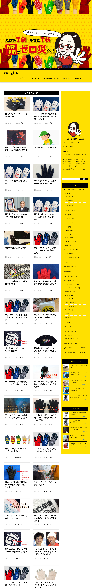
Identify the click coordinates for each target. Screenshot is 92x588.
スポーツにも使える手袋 (70, 257)
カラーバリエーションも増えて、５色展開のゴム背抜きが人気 (45, 250)
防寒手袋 (67, 317)
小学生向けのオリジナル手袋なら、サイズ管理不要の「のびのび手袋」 (45, 417)
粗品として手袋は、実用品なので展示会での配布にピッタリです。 (16, 484)
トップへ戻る (22, 78)
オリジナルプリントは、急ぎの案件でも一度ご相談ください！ (16, 317)
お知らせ (66, 227)
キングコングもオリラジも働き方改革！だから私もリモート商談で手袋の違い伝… (45, 551)
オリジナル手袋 (68, 253)
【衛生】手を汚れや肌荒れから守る (72, 189)
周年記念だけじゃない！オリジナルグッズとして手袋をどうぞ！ (45, 350)
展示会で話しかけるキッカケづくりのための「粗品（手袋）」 (45, 217)
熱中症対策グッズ (69, 335)
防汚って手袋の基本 (69, 197)
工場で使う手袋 (67, 281)
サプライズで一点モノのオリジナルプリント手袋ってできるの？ (45, 317)
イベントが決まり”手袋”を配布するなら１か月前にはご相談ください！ (45, 116)
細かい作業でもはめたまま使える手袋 (74, 352)
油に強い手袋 (68, 295)
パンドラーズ (68, 237)
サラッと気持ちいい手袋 (70, 284)
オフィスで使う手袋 (68, 210)
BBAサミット (68, 230)
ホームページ (67, 78)
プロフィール (35, 78)
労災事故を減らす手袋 (70, 291)
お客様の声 (67, 234)
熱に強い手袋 (68, 299)
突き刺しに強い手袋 (69, 306)
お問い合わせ (79, 78)
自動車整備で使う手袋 (69, 343)
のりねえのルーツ (68, 262)
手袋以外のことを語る (69, 331)
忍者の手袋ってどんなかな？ (16, 248)
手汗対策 (66, 322)
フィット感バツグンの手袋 (71, 288)
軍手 (66, 313)
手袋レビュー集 (67, 327)
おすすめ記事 (67, 205)
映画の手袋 (67, 245)
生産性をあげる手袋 (69, 302)
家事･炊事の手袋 (69, 222)
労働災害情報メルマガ (69, 266)
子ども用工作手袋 (69, 218)
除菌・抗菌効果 (68, 200)
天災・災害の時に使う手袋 (70, 276)
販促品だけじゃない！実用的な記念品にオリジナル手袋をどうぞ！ (45, 518)
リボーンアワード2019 (70, 241)
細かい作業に (68, 310)
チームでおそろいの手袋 (70, 250)
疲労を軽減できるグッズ (70, 338)
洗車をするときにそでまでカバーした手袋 (75, 347)
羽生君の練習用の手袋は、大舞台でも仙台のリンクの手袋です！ (45, 384)
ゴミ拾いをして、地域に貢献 (45, 147)
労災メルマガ (67, 271)
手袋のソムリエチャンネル (51, 78)
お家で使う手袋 (67, 215)
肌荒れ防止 (67, 193)
